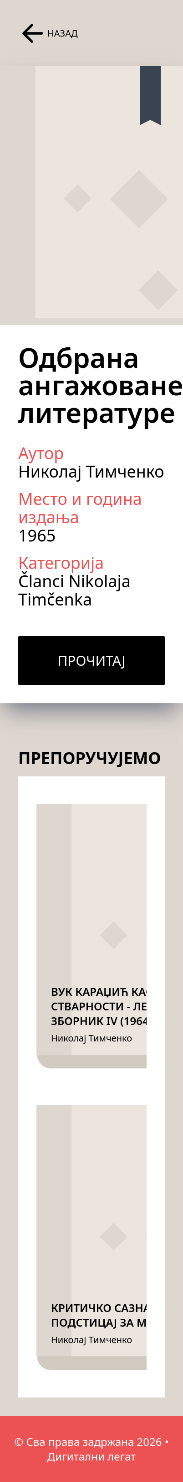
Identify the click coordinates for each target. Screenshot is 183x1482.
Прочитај (91, 660)
